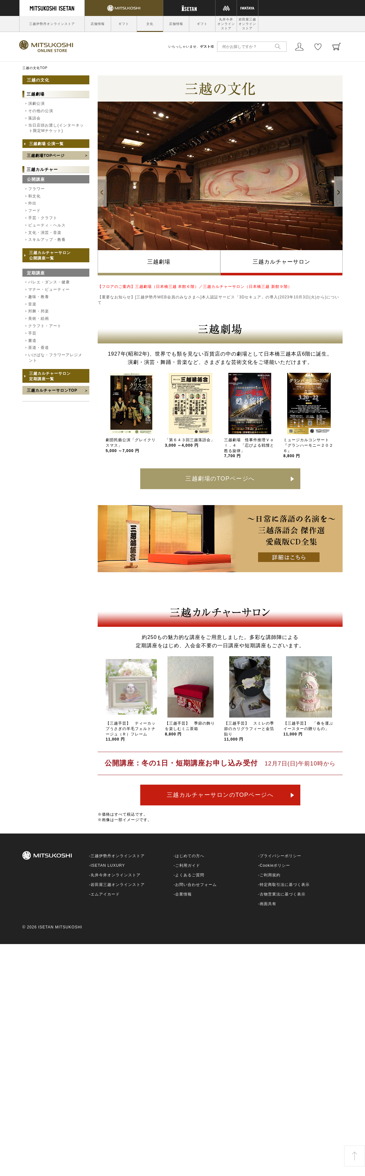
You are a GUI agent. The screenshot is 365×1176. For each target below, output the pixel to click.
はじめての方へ (189, 856)
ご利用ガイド (187, 865)
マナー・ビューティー (49, 289)
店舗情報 (98, 24)
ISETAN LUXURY (108, 865)
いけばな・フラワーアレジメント (55, 358)
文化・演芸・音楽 (44, 232)
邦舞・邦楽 (38, 311)
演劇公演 (36, 103)
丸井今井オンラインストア (226, 24)
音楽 (32, 304)
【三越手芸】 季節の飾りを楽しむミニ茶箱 (190, 728)
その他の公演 (40, 111)
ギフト (123, 24)
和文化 (34, 196)
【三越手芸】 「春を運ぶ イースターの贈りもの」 (310, 728)
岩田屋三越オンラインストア (247, 24)
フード (34, 210)
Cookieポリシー (275, 865)
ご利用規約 (270, 875)
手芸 (32, 333)
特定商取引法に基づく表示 (285, 884)
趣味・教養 (38, 297)
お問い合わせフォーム (196, 884)
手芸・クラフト (42, 218)
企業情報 (183, 894)
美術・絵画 (38, 318)
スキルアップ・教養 (47, 239)
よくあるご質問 (189, 875)
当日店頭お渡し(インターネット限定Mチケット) (56, 128)
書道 (32, 340)
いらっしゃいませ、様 (191, 46)
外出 (32, 203)
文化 (149, 24)
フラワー (36, 189)
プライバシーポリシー (280, 856)
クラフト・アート (44, 326)
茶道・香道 (38, 347)
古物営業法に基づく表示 (282, 894)
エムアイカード (105, 894)
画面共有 (268, 904)
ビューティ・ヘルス (47, 225)
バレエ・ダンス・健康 (49, 282)
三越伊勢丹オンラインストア (52, 24)
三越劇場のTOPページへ (220, 478)
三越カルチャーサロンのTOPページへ (220, 795)
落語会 (34, 118)
